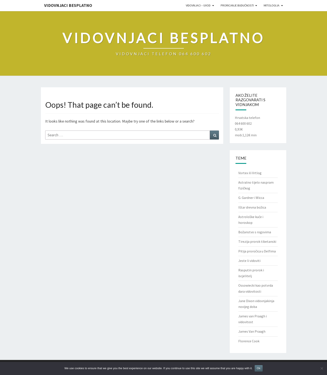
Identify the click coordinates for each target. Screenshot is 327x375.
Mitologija (271, 5)
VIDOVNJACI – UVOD (198, 5)
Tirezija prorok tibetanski (257, 241)
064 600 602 (243, 123)
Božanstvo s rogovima (254, 232)
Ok (258, 368)
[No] (321, 368)
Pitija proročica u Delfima (257, 251)
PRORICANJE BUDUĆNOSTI (237, 5)
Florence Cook (248, 341)
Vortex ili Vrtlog (250, 173)
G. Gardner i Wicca (251, 197)
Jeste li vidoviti (249, 260)
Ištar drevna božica (252, 207)
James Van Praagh (251, 331)
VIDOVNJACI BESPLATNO (68, 5)
